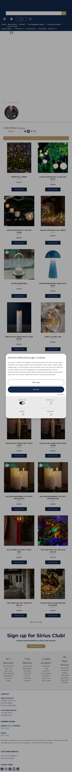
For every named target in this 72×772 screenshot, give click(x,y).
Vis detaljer (60, 394)
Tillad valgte (36, 382)
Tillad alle (36, 390)
